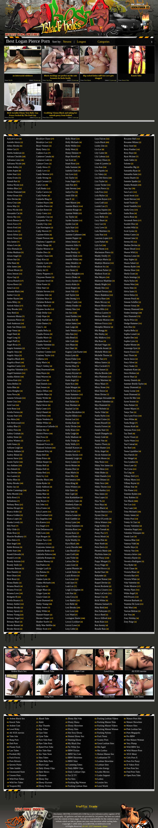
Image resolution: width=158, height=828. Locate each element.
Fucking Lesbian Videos (107, 718)
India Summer (71, 167)
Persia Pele (99, 540)
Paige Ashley (100, 526)
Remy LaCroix (101, 593)
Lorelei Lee (100, 206)
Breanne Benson (14, 568)
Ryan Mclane (129, 156)
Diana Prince (41, 458)
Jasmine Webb (71, 213)
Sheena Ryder (130, 266)
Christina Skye (42, 298)
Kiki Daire (70, 490)
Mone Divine (100, 394)
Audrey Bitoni (13, 455)
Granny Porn (102, 740)
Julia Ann (69, 334)
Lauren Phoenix (72, 568)
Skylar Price (129, 320)
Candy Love (41, 171)
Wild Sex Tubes (16, 782)
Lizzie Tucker (101, 185)
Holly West (70, 149)
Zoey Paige (129, 622)
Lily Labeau (100, 156)
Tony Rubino (129, 497)
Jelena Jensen (71, 242)
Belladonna (12, 501)
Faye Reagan (41, 536)
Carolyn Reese (42, 210)
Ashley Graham (13, 433)
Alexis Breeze (13, 220)
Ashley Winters (13, 440)
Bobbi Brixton (13, 547)
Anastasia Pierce (14, 320)
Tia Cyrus (128, 469)
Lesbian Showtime (105, 761)
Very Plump (131, 743)
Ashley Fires (12, 430)
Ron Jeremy (100, 625)
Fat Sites (71, 779)
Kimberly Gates (72, 501)
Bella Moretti (12, 494)
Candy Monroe (42, 174)
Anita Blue (11, 387)
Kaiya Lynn (70, 355)
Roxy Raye (129, 153)
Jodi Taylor (70, 295)
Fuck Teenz (102, 736)
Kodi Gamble (71, 519)
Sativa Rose (129, 217)
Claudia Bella (42, 330)
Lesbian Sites (103, 765)
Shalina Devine (130, 245)
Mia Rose (99, 341)
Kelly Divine (71, 426)
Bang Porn (49, 696)
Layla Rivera (71, 575)
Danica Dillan (42, 391)
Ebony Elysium (45, 782)
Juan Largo (70, 327)
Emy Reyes (41, 501)
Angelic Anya (13, 352)
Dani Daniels (41, 384)
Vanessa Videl (130, 543)
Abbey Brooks (13, 146)
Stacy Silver (129, 362)
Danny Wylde (42, 398)
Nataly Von (99, 440)
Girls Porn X (132, 758)
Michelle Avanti (102, 348)
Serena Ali (128, 242)
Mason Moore (101, 306)
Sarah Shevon (130, 199)
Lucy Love (99, 227)
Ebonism (42, 775)
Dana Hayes (41, 373)
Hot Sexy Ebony (75, 733)
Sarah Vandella (130, 206)
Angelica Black (13, 359)
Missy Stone (100, 387)
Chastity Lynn (42, 263)
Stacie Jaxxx (129, 359)
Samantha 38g (130, 167)
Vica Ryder (129, 565)
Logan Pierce (100, 188)
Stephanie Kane (131, 369)
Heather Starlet (42, 622)
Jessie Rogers (71, 288)
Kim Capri (70, 494)
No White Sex (74, 747)
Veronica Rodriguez (132, 561)
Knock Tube (49, 670)
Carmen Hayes (42, 203)
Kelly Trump (71, 440)
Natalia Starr (100, 430)
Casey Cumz (41, 213)
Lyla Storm (99, 249)
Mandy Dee (100, 288)
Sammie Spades (131, 181)
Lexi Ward (70, 615)
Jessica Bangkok (72, 274)
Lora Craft (99, 203)
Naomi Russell (101, 423)
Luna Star (99, 234)
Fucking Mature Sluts (106, 722)
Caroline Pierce (43, 206)
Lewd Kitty (109, 670)
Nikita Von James (102, 465)
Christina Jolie (42, 295)
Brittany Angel (13, 618)
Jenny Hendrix (71, 263)
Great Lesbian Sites (105, 743)
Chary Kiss (41, 259)
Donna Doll (41, 469)
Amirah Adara (13, 306)
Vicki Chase (129, 568)
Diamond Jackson (44, 448)
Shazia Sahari (130, 263)
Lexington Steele (72, 618)
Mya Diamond (101, 405)
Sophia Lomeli (130, 334)
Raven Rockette (101, 586)
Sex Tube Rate (45, 750)
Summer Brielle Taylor (134, 384)
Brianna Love (13, 593)
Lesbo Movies (103, 772)
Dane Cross (41, 380)
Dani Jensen (41, 387)
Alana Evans (12, 178)
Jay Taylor (69, 217)
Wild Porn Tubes (16, 779)
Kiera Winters (71, 487)
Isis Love (69, 174)
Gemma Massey (43, 561)
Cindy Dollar (42, 313)
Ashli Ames (12, 444)
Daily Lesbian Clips (76, 772)
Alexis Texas (12, 238)
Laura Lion (70, 565)
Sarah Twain (129, 203)
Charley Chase (42, 256)
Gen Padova (41, 565)
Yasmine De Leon (131, 604)
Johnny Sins (70, 309)
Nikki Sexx (99, 483)
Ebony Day (43, 779)
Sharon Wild (129, 252)
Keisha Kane (71, 423)
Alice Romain (13, 249)
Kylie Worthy (71, 540)
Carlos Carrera (42, 192)
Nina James (100, 494)
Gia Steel (40, 575)
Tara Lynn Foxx (131, 416)
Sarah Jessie (129, 195)
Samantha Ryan (131, 171)
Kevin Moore (71, 465)
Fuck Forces (14, 758)
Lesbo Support (103, 775)
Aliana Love (12, 245)
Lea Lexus (70, 579)
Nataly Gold (100, 437)
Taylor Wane (129, 440)
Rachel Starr (100, 572)
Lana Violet (70, 558)
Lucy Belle (99, 217)
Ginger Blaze (42, 590)
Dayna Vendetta (43, 419)
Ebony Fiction (45, 786)
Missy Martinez (101, 380)
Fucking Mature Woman (107, 729)
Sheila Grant (129, 274)
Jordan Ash (70, 320)
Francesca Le (42, 543)
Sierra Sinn (129, 288)
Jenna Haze (70, 249)
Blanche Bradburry (15, 536)
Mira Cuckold (101, 366)
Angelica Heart (13, 362)
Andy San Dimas (14, 327)
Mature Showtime (134, 722)
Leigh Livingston (72, 590)
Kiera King (70, 483)
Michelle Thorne (102, 355)
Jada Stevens (71, 188)
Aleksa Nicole (13, 185)
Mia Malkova (100, 337)
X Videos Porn (132, 765)
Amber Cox (12, 295)
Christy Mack (42, 306)
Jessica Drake (71, 277)
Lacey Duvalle (71, 547)
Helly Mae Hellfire (44, 625)
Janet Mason (70, 203)
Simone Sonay (130, 306)
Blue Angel (12, 543)
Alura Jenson (12, 274)
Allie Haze (11, 263)
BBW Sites (72, 761)
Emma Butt (41, 490)
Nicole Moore (101, 458)
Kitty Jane (69, 512)
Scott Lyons (129, 231)
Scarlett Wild (129, 227)
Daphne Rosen (42, 401)
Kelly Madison (71, 437)
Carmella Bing (42, 199)
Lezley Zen (99, 146)
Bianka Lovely (13, 522)
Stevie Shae (129, 377)
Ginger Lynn (41, 593)
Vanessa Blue (130, 540)
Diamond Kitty (42, 451)
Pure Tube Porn (45, 743)
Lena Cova (70, 597)
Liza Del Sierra (101, 178)
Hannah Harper (42, 615)
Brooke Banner (13, 625)
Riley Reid (99, 607)
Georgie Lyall (42, 568)
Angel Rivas (12, 345)
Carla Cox (40, 185)
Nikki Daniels (101, 476)
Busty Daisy (41, 149)
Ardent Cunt (79, 670)
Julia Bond (70, 337)
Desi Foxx (40, 437)
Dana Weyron (42, 377)
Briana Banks (13, 583)
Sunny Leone (129, 391)
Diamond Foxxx (43, 444)
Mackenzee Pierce (102, 252)
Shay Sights (129, 259)
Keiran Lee (70, 419)
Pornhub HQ (14, 754)
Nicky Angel (100, 451)
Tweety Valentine (131, 526)
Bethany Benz (13, 504)
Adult (41, 722)
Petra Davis (100, 547)
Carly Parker (41, 195)
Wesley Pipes (130, 590)
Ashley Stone (12, 437)
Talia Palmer (129, 405)
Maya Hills (99, 309)
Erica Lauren (41, 512)
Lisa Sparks (100, 171)
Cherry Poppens (43, 274)
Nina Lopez (100, 497)
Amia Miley (12, 302)
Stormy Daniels (131, 380)
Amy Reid (11, 313)
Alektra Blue (12, 188)
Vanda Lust (129, 536)
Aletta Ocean (12, 195)
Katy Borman (71, 405)
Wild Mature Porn (134, 750)
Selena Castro (130, 234)
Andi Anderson (13, 323)
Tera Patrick (129, 455)
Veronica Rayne (131, 558)
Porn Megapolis (133, 733)
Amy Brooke (12, 309)
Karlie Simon (71, 369)
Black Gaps (44, 765)
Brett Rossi (12, 579)
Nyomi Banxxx (101, 512)
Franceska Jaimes (43, 547)
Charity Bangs (42, 245)
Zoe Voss (128, 615)
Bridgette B (12, 597)
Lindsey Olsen (101, 160)
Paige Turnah (100, 529)
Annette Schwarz (14, 398)
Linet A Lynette (101, 163)
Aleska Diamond (14, 192)
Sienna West (129, 284)
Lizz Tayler (100, 181)
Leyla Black (100, 142)
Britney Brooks (13, 607)
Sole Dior (128, 327)
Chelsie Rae (41, 266)
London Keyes (101, 199)
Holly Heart (70, 139)
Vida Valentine (130, 583)
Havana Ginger (42, 618)
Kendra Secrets (72, 455)
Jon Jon (68, 313)
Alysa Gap (11, 277)
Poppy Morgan (101, 561)
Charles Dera (41, 252)
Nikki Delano (100, 480)
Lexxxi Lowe (71, 625)
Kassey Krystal (72, 373)
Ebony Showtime (75, 726)
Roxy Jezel (129, 146)
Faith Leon (41, 533)
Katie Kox (69, 384)
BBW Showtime (75, 758)
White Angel (129, 593)
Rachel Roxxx (101, 568)
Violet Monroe (130, 586)
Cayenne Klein (42, 234)
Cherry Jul (40, 270)
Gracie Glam (41, 597)
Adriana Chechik (14, 156)
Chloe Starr (41, 288)
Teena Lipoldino (131, 451)
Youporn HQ (14, 786)
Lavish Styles (71, 572)
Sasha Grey (129, 210)
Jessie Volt (70, 291)
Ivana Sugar (70, 181)
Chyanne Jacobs (43, 309)
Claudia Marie (42, 337)
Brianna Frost (13, 590)
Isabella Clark (71, 171)
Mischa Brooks (101, 373)
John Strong (70, 298)
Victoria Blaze (130, 572)
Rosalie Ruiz (100, 629)
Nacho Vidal (100, 412)
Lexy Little (70, 629)
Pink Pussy (99, 558)
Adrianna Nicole (14, 163)
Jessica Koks (71, 284)
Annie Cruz (12, 401)
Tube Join (19, 696)
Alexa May (12, 206)
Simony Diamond (131, 309)
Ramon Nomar (101, 579)
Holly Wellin (71, 146)
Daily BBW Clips (75, 768)
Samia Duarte (130, 178)
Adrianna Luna (13, 160)
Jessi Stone (70, 270)
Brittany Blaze (13, 622)
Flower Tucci (42, 540)
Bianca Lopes (13, 519)
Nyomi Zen (100, 515)
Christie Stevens (43, 291)
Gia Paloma (41, 572)
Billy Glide (12, 529)
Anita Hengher (13, 391)
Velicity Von (129, 551)
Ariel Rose (11, 409)
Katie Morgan (71, 387)
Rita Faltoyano (101, 611)
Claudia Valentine (44, 345)
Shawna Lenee (130, 256)
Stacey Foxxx (130, 352)
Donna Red (41, 472)
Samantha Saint (131, 174)
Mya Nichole (100, 409)
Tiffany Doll (129, 476)
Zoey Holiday (130, 618)
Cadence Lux (42, 153)
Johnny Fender (71, 306)
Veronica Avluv (130, 554)
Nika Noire (99, 462)
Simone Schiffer (131, 302)
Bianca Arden (13, 512)
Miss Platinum (101, 377)
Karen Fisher (71, 359)
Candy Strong (42, 178)
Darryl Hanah (42, 412)
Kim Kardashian (72, 497)
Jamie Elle (70, 195)
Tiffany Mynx (130, 480)
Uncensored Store (17, 772)
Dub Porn (79, 696)
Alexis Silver (12, 234)
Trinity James (130, 515)
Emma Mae (41, 494)
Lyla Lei (98, 245)
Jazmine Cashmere (73, 234)
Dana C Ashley (42, 366)
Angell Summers (14, 373)
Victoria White (130, 579)
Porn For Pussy (133, 761)
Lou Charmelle (101, 213)
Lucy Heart (99, 220)
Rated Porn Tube (46, 747)
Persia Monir (100, 536)
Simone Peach (130, 298)
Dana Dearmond (43, 369)
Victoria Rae (129, 575)
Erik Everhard (42, 515)
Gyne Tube (43, 736)
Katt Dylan (70, 401)
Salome (127, 163)
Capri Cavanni (42, 181)
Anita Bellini (12, 384)
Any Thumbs (44, 726)
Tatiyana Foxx (130, 430)
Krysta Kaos (70, 533)
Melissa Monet (101, 316)
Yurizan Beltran (131, 611)
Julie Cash (69, 341)
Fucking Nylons (104, 733)
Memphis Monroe (102, 327)
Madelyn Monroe (102, 263)
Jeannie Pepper (71, 238)
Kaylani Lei (70, 409)
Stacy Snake (129, 366)
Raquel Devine (101, 583)
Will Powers (129, 597)
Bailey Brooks (13, 483)
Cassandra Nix (42, 220)
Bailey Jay (11, 487)
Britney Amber (13, 604)
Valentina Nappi (131, 529)
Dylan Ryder (41, 483)
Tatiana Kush (129, 426)
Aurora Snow (12, 458)
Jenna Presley (71, 252)
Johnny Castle (71, 302)
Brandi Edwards (14, 554)
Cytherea (40, 359)
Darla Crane (41, 409)
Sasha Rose (129, 213)
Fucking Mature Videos (107, 726)
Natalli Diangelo (102, 433)
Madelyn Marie (101, 259)
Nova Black (100, 508)
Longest (81, 41)
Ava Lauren (12, 476)
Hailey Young (42, 604)
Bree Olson (12, 575)
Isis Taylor (70, 178)
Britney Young (13, 615)
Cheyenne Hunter (43, 277)
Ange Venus (12, 330)
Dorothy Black (42, 480)
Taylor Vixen (129, 437)
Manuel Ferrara (101, 291)
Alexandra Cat (13, 213)
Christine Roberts (43, 302)
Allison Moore (13, 270)
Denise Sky (41, 430)
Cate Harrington (43, 227)
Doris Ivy (40, 476)
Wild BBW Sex (133, 747)
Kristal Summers (72, 526)
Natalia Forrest (101, 426)
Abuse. (105, 826)
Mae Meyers (100, 277)
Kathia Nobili (71, 377)
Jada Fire (69, 185)
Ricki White (100, 600)
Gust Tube (43, 733)
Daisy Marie (41, 362)
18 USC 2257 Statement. (92, 826)
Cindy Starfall (42, 320)
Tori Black (128, 501)
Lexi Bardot (70, 600)
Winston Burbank (131, 600)
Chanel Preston (42, 238)
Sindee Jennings (131, 313)
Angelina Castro (14, 366)
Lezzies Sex (102, 782)
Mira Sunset (100, 369)
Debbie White (42, 423)
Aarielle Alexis (13, 142)
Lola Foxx (99, 192)
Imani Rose (70, 163)
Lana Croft (70, 554)
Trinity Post (129, 519)
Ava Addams (12, 465)
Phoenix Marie (101, 551)
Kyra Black (70, 543)
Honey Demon (71, 153)
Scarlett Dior (129, 224)
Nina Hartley (100, 490)
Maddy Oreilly (101, 256)
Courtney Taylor (43, 355)
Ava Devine (12, 472)
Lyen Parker (100, 242)
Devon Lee (41, 440)
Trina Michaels (130, 512)
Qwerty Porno (15, 765)
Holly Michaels (72, 142)
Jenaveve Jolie (71, 245)
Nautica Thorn (101, 444)
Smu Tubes (43, 758)
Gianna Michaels (43, 583)
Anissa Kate (12, 380)
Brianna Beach (13, 586)
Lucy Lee (99, 224)
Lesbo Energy (103, 768)
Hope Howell (71, 156)
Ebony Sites (73, 729)
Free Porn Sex (132, 768)
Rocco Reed (100, 615)
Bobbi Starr (12, 551)
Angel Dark (12, 334)
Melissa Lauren (101, 313)
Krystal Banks (71, 536)
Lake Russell (71, 551)
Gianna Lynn (41, 579)
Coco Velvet (41, 348)
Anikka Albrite (13, 377)
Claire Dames (42, 323)
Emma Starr (41, 497)
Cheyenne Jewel (43, 281)
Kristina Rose (71, 529)
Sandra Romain (130, 185)
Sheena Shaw (130, 270)
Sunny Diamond (131, 387)
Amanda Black (13, 291)
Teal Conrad (129, 444)
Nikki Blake (100, 472)
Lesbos (100, 779)
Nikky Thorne (101, 487)
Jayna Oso (69, 231)
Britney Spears (13, 611)
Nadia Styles (100, 416)
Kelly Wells (70, 444)
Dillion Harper (42, 462)
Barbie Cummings (15, 490)
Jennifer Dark (71, 256)
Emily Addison (42, 487)
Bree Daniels (12, 572)
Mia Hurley (100, 334)
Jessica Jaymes (71, 281)
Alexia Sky (12, 217)
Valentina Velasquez (132, 533)
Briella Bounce (13, 600)
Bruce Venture (42, 146)
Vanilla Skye (129, 547)
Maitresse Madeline (103, 281)
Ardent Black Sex (19, 670)
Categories (103, 41)
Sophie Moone (130, 345)
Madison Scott (101, 274)
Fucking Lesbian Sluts (77, 786)
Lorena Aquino (101, 210)
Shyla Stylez (129, 281)
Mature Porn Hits (133, 718)
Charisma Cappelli (44, 242)
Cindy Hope (41, 316)
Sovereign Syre (130, 348)
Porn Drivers (14, 761)
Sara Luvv (128, 192)
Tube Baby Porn (46, 761)
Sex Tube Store (45, 754)
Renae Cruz (100, 597)
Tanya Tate (128, 412)
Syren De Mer (130, 398)
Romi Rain (99, 622)
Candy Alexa (41, 167)
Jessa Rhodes (71, 266)
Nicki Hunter (100, 448)
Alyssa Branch (13, 281)
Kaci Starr (69, 348)
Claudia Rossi (42, 341)
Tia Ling (127, 472)
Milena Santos (101, 362)
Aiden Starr (12, 174)
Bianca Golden (13, 515)
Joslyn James (71, 323)
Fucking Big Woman (77, 782)
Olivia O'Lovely (102, 519)
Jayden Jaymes (71, 220)
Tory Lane (128, 508)
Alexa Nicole (12, 210)
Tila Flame (128, 490)
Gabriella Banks (43, 551)
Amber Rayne (13, 298)
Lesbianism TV (103, 758)
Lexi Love (69, 611)
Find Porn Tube (133, 772)
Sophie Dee (129, 337)
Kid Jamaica (70, 480)
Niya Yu (98, 501)
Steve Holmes (130, 373)
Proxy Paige (100, 565)
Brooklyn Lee (42, 142)
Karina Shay (70, 366)
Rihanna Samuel (102, 604)
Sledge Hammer (131, 323)
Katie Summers (72, 394)
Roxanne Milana (131, 142)
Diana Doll (41, 455)
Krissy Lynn (70, 522)
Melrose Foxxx (101, 323)
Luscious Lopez (101, 238)
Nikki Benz (100, 469)
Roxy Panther (130, 149)
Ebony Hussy (73, 722)
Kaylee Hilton (71, 416)
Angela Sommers (14, 348)
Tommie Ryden (130, 494)
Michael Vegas (101, 345)
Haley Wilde (41, 611)
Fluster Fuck (109, 696)
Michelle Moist (101, 352)
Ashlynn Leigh (13, 448)
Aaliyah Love (13, 139)
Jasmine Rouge (72, 210)
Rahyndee (99, 575)
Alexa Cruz (12, 203)
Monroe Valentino (102, 401)
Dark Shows (44, 772)
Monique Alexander (103, 398)
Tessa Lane (129, 465)
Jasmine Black (71, 206)
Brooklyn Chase (43, 139)
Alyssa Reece (13, 284)
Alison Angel (12, 256)
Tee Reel (128, 448)
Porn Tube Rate (45, 740)
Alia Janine (12, 242)
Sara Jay (127, 188)
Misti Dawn (100, 391)
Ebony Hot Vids (75, 718)
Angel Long (12, 337)
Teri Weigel (129, 458)
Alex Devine (12, 199)
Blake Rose (12, 533)
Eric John (40, 504)
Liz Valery (99, 174)
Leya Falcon (100, 139)
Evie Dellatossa (43, 529)
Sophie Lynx (129, 341)
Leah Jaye (69, 583)
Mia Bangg (99, 330)
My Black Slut (74, 743)
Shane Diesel (129, 249)
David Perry (41, 416)
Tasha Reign (129, 423)
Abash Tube (44, 718)
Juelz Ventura (71, 330)
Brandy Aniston (13, 561)
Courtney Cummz (44, 352)
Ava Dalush (12, 469)
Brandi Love (12, 558)
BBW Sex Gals (74, 754)
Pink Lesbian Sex (134, 729)
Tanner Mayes (130, 409)
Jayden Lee (70, 224)
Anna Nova (12, 394)
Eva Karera (41, 522)
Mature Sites (131, 726)
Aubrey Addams (14, 451)
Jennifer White (71, 259)
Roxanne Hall (130, 139)
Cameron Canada (43, 156)
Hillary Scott (41, 629)
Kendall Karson (72, 448)
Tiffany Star (129, 487)
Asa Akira (11, 419)
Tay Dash (128, 433)
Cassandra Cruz (43, 217)
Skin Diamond (130, 316)
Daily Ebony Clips (47, 768)
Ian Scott (69, 160)
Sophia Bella (129, 330)
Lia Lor (98, 149)
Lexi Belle (70, 604)
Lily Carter (99, 153)
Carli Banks (41, 188)
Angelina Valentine (15, 369)
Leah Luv (69, 586)
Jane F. (68, 199)
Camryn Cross (42, 163)
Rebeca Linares (101, 590)
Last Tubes (139, 696)
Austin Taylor (13, 462)
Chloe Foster (41, 284)
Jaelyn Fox (70, 192)
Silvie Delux (129, 295)
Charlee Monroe (43, 249)
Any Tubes (43, 729)
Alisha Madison (14, 252)
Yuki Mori (128, 607)
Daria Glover (41, 405)
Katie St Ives (71, 391)
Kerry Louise (71, 462)
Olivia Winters (101, 522)
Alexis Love (12, 231)
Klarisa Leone (71, 515)
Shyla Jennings (130, 277)
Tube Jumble (14, 768)
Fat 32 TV (72, 775)
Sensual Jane (129, 238)
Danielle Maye (42, 394)
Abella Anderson (14, 153)
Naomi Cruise (101, 419)
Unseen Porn (14, 775)
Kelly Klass (70, 430)
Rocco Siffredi (101, 618)
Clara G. (39, 327)
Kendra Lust (70, 451)
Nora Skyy (99, 504)
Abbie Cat (11, 149)
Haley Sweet (41, 607)
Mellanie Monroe (102, 320)
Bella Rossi (12, 497)
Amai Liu (11, 288)
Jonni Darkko (71, 316)
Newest (67, 41)
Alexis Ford (12, 227)
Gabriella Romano (44, 558)
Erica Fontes (41, 508)
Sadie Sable (129, 160)
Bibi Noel (11, 526)
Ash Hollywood (14, 423)
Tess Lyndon (129, 462)
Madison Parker (101, 270)
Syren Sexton (130, 401)
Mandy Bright (101, 284)
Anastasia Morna (14, 316)
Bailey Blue (12, 480)
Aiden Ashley (13, 167)
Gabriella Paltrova (44, 554)
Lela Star (69, 593)
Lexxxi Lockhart (72, 622)
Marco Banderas (102, 295)
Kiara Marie (70, 472)
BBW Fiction (73, 750)
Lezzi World (102, 786)
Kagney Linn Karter (74, 352)
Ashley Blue (12, 426)
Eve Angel (40, 526)
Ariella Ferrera (13, 412)
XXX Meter (131, 754)
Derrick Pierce (42, 433)
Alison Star (12, 259)
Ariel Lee (11, 405)
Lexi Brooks (70, 607)
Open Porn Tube (133, 775)
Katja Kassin (71, 398)
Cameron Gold (42, 160)
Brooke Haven (13, 629)
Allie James (12, 266)
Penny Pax (99, 533)
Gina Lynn (40, 586)
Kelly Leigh (70, 433)
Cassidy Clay (42, 224)
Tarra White (129, 419)
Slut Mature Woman (135, 740)
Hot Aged (101, 747)
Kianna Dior (70, 469)
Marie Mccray (101, 302)
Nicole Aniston (101, 455)
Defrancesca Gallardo (45, 426)
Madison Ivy (100, 266)
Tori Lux (128, 504)
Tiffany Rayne (130, 483)
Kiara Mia (69, 476)
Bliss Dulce (12, 540)
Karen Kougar (71, 362)
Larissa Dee (70, 561)
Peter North (100, 543)
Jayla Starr (70, 227)
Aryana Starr (12, 416)
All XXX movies (139, 670)
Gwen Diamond (43, 600)
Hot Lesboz (102, 750)
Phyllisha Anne (101, 554)
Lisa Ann (99, 167)
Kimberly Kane (72, 504)
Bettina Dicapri (13, 508)
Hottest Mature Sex (105, 754)
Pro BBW (130, 736)
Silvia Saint (129, 291)
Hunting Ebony (74, 740)
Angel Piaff (12, 341)
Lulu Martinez (101, 231)
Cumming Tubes (75, 765)
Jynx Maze (70, 345)
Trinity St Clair (130, 522)
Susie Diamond (130, 394)
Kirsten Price (71, 508)
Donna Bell (41, 465)
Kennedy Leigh (72, 458)
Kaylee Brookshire (73, 412)
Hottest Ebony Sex (76, 736)
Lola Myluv (100, 195)
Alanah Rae (12, 181)
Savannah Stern (130, 220)
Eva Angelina (42, 519)
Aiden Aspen (12, 171)
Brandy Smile (13, 565)
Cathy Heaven (42, 231)
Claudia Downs (43, 334)
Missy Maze (100, 384)
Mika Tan (99, 359)
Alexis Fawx (12, 224)
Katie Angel (70, 380)
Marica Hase (100, 298)
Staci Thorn (129, 355)
